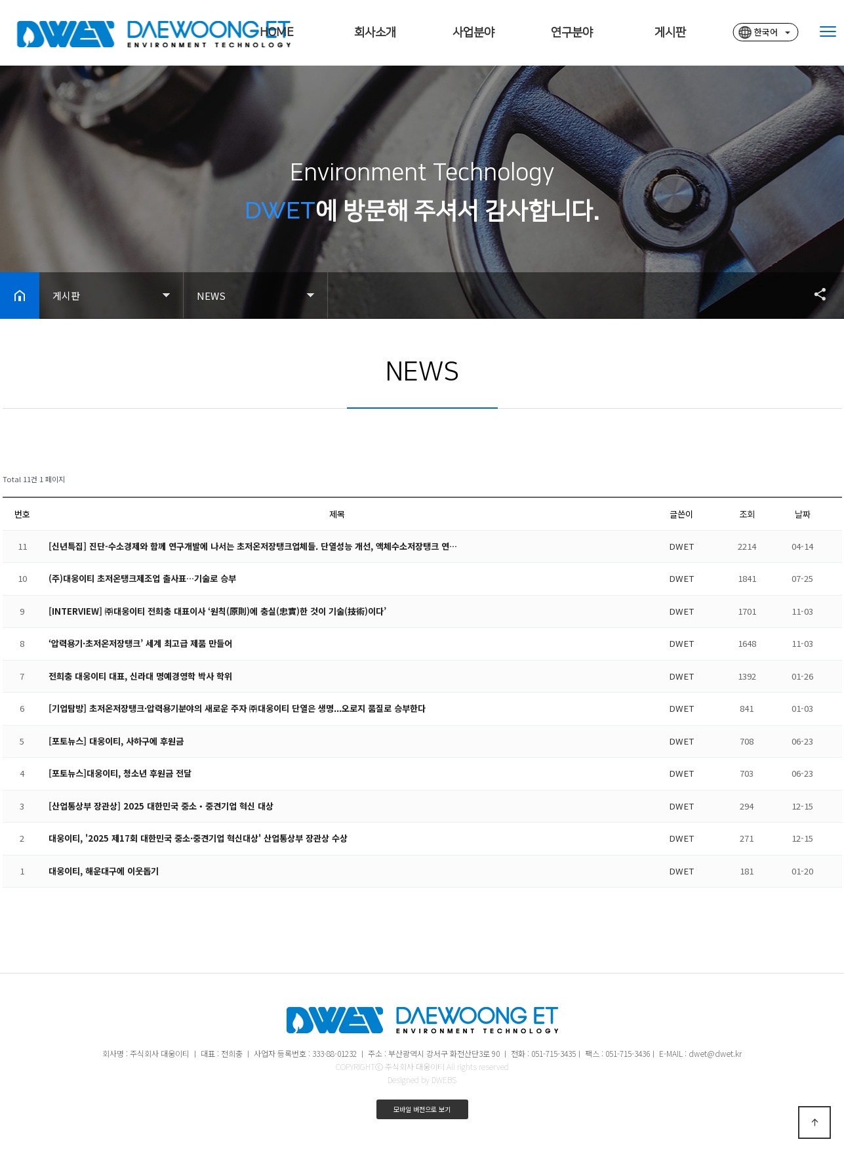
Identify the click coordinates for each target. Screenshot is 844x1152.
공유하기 (814, 294)
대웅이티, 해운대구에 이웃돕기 (104, 871)
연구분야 (572, 32)
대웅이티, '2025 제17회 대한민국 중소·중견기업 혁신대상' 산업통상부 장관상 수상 (198, 838)
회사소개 (375, 32)
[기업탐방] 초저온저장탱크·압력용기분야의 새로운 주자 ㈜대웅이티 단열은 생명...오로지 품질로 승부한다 (237, 708)
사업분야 (473, 32)
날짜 (803, 514)
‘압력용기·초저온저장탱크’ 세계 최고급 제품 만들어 (140, 643)
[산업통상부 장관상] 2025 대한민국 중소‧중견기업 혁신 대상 (161, 806)
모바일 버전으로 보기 (422, 1109)
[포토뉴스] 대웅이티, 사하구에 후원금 (116, 741)
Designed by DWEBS (422, 1079)
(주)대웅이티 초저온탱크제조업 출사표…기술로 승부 (142, 578)
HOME (277, 32)
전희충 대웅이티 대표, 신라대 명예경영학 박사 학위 (140, 676)
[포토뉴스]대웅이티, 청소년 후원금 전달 (120, 773)
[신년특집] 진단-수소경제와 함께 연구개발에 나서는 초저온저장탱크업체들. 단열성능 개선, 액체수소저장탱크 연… (253, 546)
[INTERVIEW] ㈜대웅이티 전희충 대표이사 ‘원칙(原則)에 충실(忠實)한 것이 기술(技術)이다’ (217, 611)
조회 (747, 514)
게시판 (670, 32)
